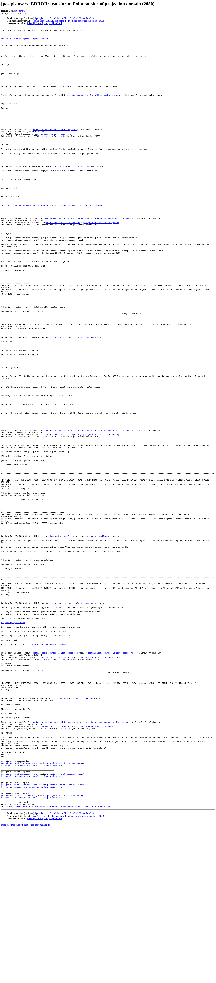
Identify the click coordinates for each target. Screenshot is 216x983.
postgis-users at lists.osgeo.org (53, 155)
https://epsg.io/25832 (13, 741)
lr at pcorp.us (19, 11)
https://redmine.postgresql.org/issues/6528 (24, 41)
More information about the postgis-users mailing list (25, 980)
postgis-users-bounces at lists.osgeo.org (55, 150)
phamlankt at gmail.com (61, 637)
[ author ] (57, 23)
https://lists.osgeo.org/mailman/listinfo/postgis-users (31, 912)
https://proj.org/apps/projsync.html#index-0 (27, 240)
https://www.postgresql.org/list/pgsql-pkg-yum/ (92, 108)
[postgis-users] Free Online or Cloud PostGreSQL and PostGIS (64, 18)
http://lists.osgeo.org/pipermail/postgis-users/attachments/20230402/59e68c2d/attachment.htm (59, 962)
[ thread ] (38, 23)
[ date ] (30, 23)
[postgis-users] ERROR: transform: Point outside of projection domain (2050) (68, 21)
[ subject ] (48, 23)
